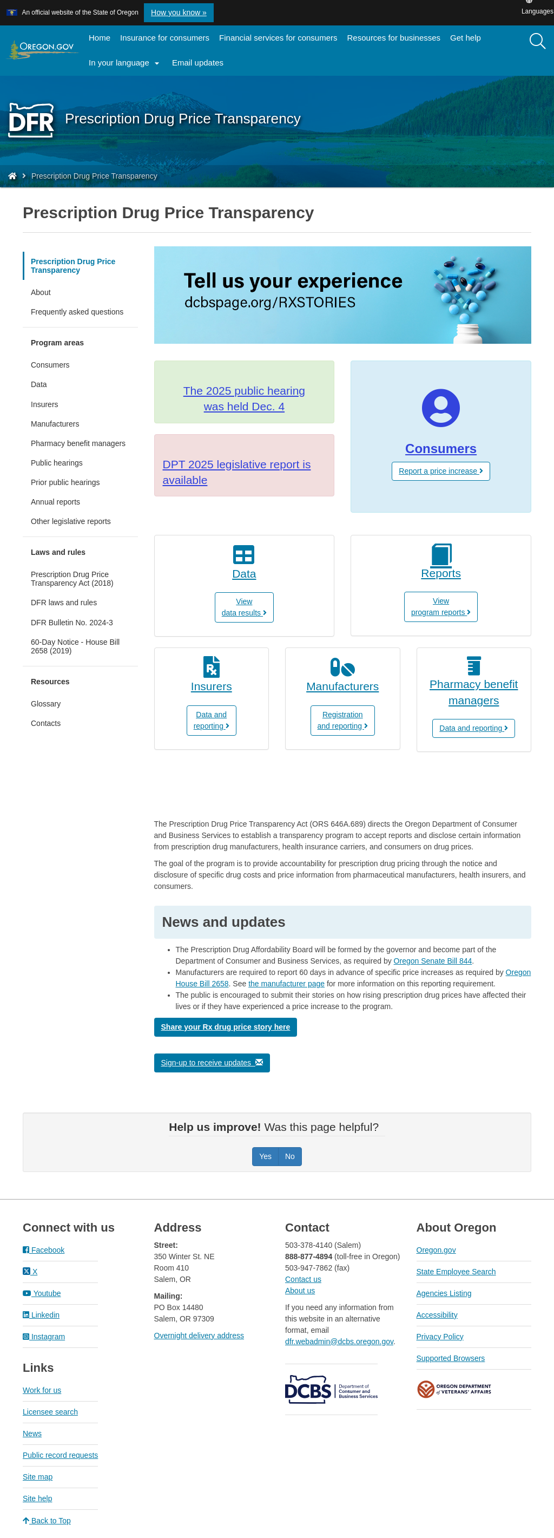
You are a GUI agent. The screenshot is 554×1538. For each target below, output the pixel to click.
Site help (37, 1498)
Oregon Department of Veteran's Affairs (454, 1389)
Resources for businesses (394, 37)
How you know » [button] (179, 12)
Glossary (46, 703)
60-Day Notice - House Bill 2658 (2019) (75, 649)
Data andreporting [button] (211, 720)
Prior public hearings (65, 482)
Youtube (42, 1293)
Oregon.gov (436, 1250)
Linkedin (41, 1315)
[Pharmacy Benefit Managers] (474, 687)
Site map (37, 1476)
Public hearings (57, 463)
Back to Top (47, 1520)
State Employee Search (456, 1271)
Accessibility (437, 1315)
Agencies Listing (444, 1293)
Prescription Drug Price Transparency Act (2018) (84, 581)
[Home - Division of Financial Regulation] (12, 176)
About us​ (300, 1290)
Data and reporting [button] (473, 728)
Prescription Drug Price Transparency (73, 265)
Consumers (50, 365)
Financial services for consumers (278, 37)
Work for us (42, 1390)
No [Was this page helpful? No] (290, 1156)
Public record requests (60, 1455)
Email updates (200, 66)
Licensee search (50, 1412)
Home (99, 37)
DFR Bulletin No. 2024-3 (72, 622)
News (32, 1433)
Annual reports (69, 504)
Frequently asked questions (77, 311)
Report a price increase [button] (441, 471)
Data (39, 384)
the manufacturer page (286, 983)
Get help (465, 37)
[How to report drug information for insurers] (212, 681)
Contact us (303, 1279)
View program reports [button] (441, 607)
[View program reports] (441, 562)
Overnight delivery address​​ (199, 1335)
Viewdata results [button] (244, 607)
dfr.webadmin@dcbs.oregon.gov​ (339, 1341)
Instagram (44, 1336)
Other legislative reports (71, 521)
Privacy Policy (440, 1336)
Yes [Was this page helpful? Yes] (265, 1156)
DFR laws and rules (77, 605)
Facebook (43, 1250)
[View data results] (244, 568)
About (41, 292)
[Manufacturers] (343, 681)
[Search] (538, 41)
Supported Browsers (451, 1358)
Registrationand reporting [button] (343, 720)
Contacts (46, 723)
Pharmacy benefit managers (78, 443)
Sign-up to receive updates (212, 1062)
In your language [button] (125, 63)
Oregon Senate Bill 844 (433, 961)
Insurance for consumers (164, 37)
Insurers (44, 404)
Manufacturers (55, 424)
